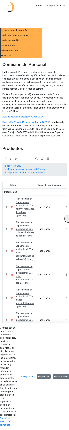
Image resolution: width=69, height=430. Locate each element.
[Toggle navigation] (9, 10)
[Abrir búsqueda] (36, 158)
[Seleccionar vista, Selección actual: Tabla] (47, 158)
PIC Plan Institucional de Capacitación (14, 30)
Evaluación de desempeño (9, 50)
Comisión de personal (8, 45)
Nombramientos (6, 55)
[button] (16, 158)
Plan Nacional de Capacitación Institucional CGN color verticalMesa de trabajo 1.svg (25, 229)
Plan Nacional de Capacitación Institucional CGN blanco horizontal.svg (24, 320)
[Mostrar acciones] (66, 207)
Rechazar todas (61, 376)
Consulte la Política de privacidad (5, 421)
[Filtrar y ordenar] (10, 159)
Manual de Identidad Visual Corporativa (14, 35)
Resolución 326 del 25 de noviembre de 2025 (24, 122)
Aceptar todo (43, 376)
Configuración (27, 376)
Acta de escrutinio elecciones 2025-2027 (22, 116)
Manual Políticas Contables (10, 40)
